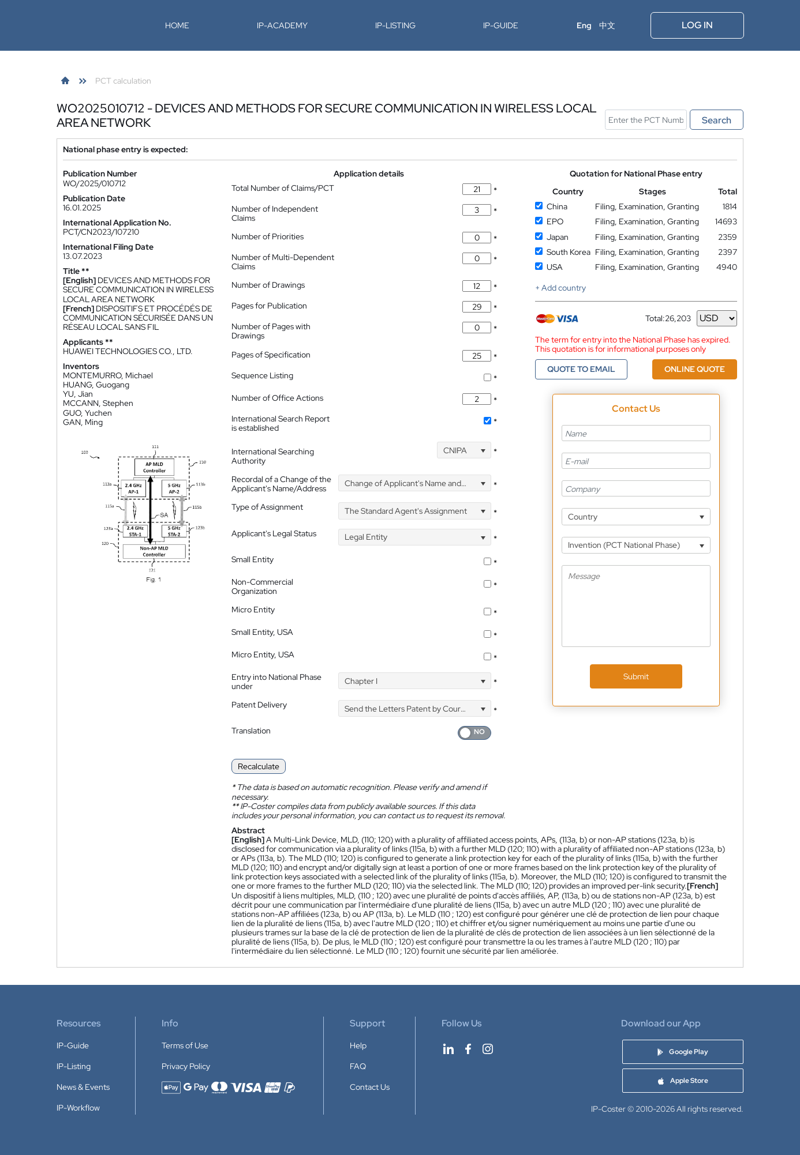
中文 (607, 25)
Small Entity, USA (262, 632)
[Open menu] (634, 25)
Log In (697, 25)
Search (716, 120)
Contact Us (370, 1087)
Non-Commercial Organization (262, 586)
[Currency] (717, 318)
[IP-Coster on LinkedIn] (448, 1049)
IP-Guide (500, 25)
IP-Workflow (78, 1108)
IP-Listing (395, 25)
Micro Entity (253, 609)
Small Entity (252, 559)
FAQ (358, 1066)
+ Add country (560, 287)
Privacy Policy (186, 1066)
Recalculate (258, 766)
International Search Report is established (280, 423)
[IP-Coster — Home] (93, 25)
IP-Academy (282, 25)
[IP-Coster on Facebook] (468, 1049)
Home (177, 25)
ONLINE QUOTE (694, 369)
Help (358, 1045)
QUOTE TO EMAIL (581, 369)
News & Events (83, 1087)
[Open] (483, 450)
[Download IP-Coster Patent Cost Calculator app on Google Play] (682, 1052)
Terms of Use (185, 1045)
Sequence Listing (262, 375)
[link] (65, 80)
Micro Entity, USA (262, 654)
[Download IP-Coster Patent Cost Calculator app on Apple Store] (682, 1081)
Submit (636, 676)
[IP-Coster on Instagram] (488, 1049)
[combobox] (464, 450)
